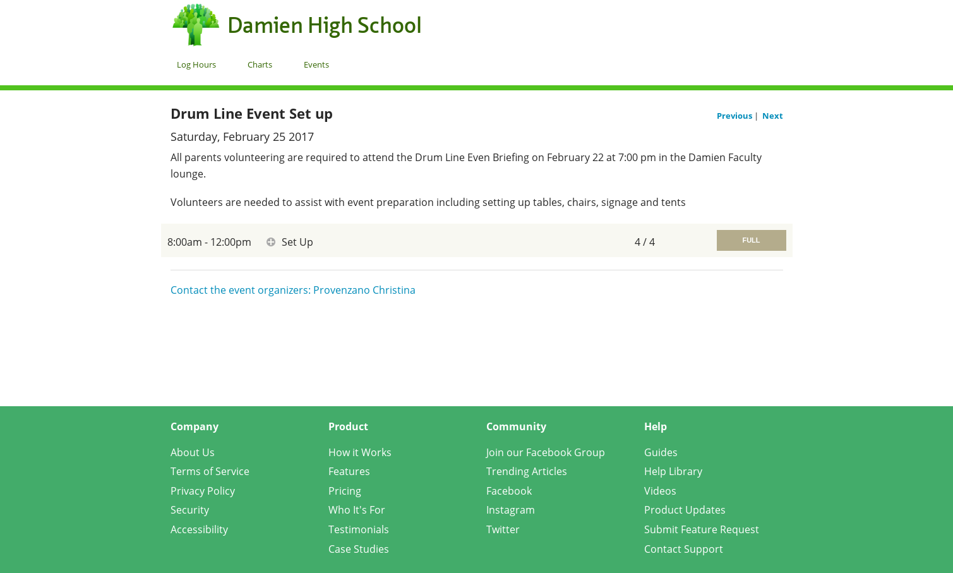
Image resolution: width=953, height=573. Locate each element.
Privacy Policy (203, 491)
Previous (735, 115)
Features (349, 471)
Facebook (509, 491)
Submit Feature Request (701, 529)
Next (772, 115)
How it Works (360, 452)
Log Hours (196, 64)
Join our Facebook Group (545, 452)
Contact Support (683, 549)
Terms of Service (210, 471)
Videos (660, 491)
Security (190, 510)
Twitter (503, 529)
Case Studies (358, 549)
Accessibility (199, 529)
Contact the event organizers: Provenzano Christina (293, 290)
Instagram (510, 510)
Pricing (344, 491)
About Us (193, 452)
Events (316, 64)
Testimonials (358, 529)
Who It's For (356, 510)
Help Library (673, 471)
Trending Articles (526, 471)
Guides (661, 452)
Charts (260, 64)
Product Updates (685, 510)
